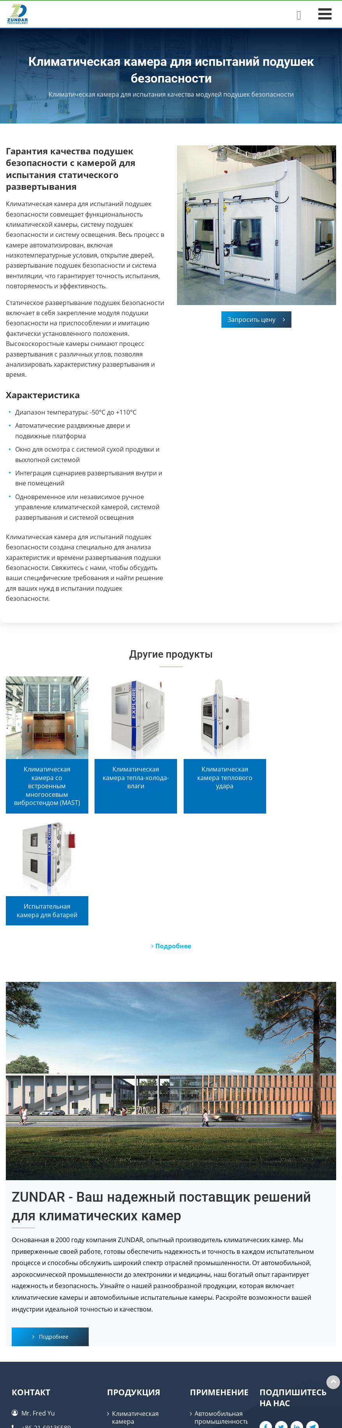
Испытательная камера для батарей (135, 1335)
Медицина (210, 1377)
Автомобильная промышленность (221, 1309)
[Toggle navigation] (325, 14)
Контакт (31, 1283)
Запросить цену (256, 319)
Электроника (214, 1327)
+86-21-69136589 (46, 1319)
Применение (219, 1283)
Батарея (207, 1363)
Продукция (133, 1283)
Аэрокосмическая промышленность (221, 1345)
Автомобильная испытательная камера (136, 1365)
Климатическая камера (135, 1309)
